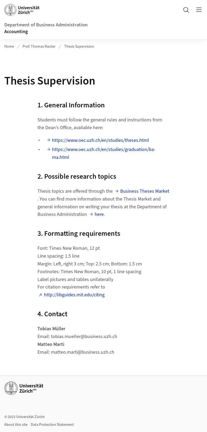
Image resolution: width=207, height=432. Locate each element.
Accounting (16, 31)
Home (9, 46)
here (99, 214)
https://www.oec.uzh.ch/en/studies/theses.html (100, 140)
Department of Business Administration (46, 25)
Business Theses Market (144, 191)
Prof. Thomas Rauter (39, 46)
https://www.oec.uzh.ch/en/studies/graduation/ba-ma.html (104, 153)
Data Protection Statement (52, 424)
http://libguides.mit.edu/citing (74, 294)
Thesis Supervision (79, 46)
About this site (15, 424)
